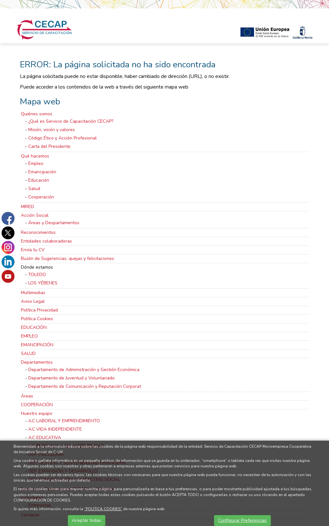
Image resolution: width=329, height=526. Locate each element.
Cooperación (41, 197)
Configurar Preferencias (242, 520)
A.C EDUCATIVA (44, 438)
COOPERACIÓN (37, 405)
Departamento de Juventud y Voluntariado (71, 378)
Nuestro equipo (36, 413)
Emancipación (42, 172)
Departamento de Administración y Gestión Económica (83, 370)
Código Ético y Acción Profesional (62, 138)
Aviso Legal (33, 301)
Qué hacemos (35, 156)
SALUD (28, 353)
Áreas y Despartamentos (53, 223)
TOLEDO (37, 275)
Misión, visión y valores (51, 130)
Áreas (27, 396)
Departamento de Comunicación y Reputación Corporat (84, 386)
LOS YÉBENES (43, 283)
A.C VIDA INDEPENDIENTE (55, 429)
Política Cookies (37, 319)
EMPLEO (29, 336)
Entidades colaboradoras (46, 241)
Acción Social (35, 215)
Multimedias (33, 293)
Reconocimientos (38, 232)
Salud (34, 189)
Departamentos (37, 362)
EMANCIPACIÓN (37, 345)
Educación (38, 180)
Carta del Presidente (49, 146)
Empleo (35, 163)
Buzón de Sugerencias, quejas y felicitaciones (67, 258)
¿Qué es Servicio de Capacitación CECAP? (70, 121)
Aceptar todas (86, 520)
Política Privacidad (39, 310)
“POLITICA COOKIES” (103, 509)
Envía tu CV (33, 250)
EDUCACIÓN (34, 327)
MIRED (27, 207)
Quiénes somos (36, 114)
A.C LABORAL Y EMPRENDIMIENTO (64, 421)
